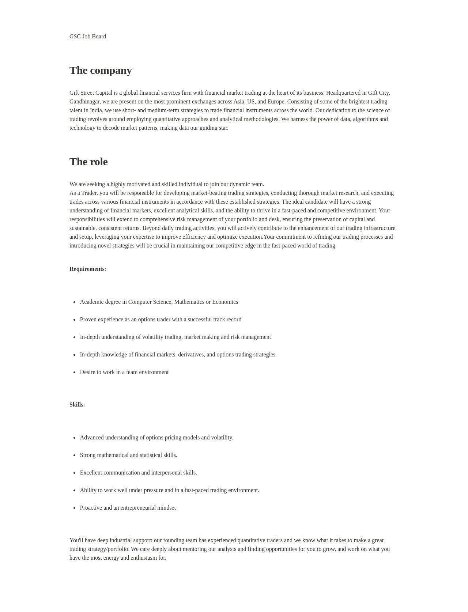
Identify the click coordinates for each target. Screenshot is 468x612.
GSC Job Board (87, 36)
